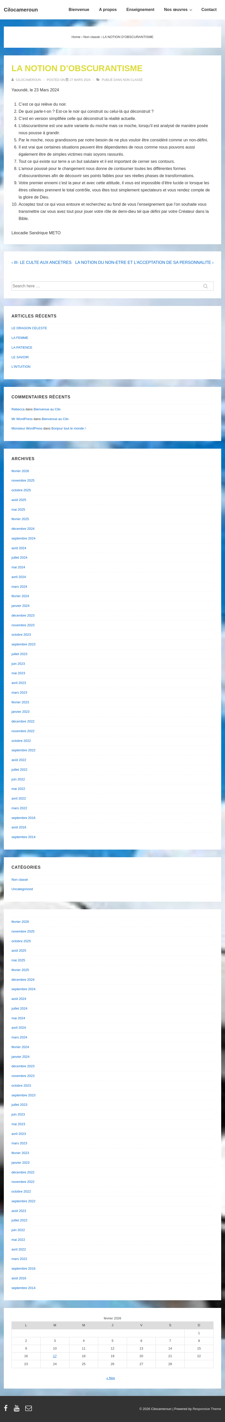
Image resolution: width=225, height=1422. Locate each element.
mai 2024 (18, 567)
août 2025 (18, 500)
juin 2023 (18, 664)
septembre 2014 (23, 837)
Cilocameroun (21, 10)
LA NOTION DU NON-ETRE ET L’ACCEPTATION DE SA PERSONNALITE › (144, 262)
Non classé (133, 80)
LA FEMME (19, 338)
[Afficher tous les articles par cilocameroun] (26, 80)
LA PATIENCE (21, 347)
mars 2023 (19, 692)
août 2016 (18, 827)
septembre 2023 (23, 644)
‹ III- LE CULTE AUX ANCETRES (41, 262)
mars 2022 (19, 808)
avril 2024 (18, 577)
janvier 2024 (20, 606)
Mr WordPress (22, 419)
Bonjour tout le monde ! (69, 428)
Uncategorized (22, 889)
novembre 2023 (22, 625)
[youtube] (18, 1410)
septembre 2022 (23, 750)
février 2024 (20, 596)
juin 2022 (18, 779)
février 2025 (20, 519)
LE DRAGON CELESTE (29, 328)
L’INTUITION (20, 367)
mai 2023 (18, 673)
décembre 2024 (22, 529)
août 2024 (18, 548)
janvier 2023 (20, 712)
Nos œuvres (179, 9)
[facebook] (7, 1410)
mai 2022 (18, 789)
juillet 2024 (19, 557)
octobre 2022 (21, 741)
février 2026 (20, 471)
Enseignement (140, 9)
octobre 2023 (21, 634)
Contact (209, 9)
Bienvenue (79, 9)
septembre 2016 (23, 818)
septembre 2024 (23, 538)
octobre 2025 (21, 490)
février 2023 (20, 702)
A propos (108, 9)
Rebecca (17, 409)
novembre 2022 (22, 731)
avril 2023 (18, 683)
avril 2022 (18, 798)
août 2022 (18, 760)
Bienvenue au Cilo (47, 409)
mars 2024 (19, 587)
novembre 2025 (22, 480)
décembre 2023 (22, 615)
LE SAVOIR (20, 357)
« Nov (110, 1378)
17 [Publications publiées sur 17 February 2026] (55, 1356)
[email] (29, 1410)
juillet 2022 (19, 769)
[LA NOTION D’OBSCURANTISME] (80, 80)
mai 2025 (18, 509)
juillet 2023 (19, 654)
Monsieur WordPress (26, 428)
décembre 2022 (22, 721)
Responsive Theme (207, 1409)
